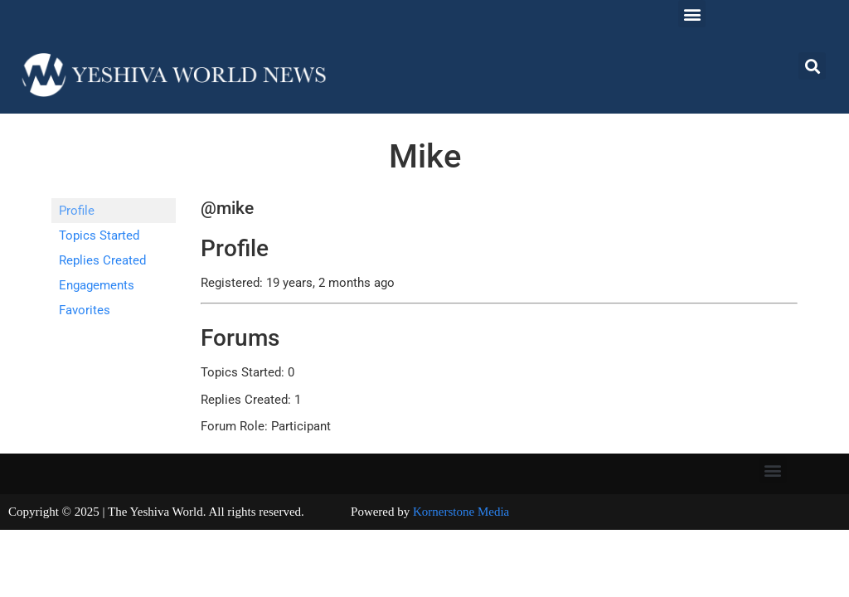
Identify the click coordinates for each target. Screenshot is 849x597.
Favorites (84, 310)
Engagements (96, 285)
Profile (77, 210)
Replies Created (102, 260)
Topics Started (99, 235)
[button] (692, 13)
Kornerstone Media (461, 511)
